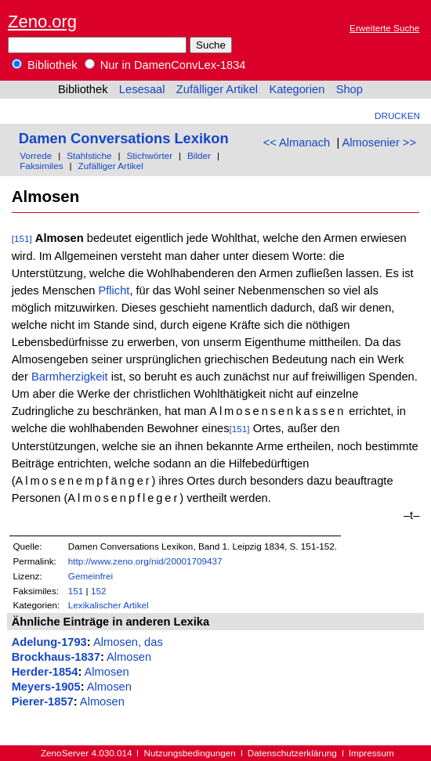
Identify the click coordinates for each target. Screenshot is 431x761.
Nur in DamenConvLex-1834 (165, 65)
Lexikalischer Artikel (108, 605)
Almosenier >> (379, 142)
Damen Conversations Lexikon (124, 138)
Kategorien (296, 89)
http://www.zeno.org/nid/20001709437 (145, 561)
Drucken (397, 115)
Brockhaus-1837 (56, 657)
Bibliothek (45, 65)
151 (76, 591)
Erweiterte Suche (384, 28)
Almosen (129, 657)
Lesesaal (142, 89)
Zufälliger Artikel (217, 89)
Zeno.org (42, 21)
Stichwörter (149, 155)
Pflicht (113, 290)
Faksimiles (41, 165)
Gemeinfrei (90, 576)
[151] (22, 238)
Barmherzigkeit (69, 376)
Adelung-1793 (49, 642)
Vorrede (36, 155)
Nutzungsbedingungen (190, 753)
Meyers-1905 (46, 686)
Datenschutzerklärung (292, 753)
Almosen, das (128, 642)
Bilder (199, 155)
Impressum (371, 753)
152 (99, 591)
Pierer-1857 (43, 701)
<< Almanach (297, 142)
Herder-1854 (45, 671)
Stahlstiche (89, 155)
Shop (349, 89)
